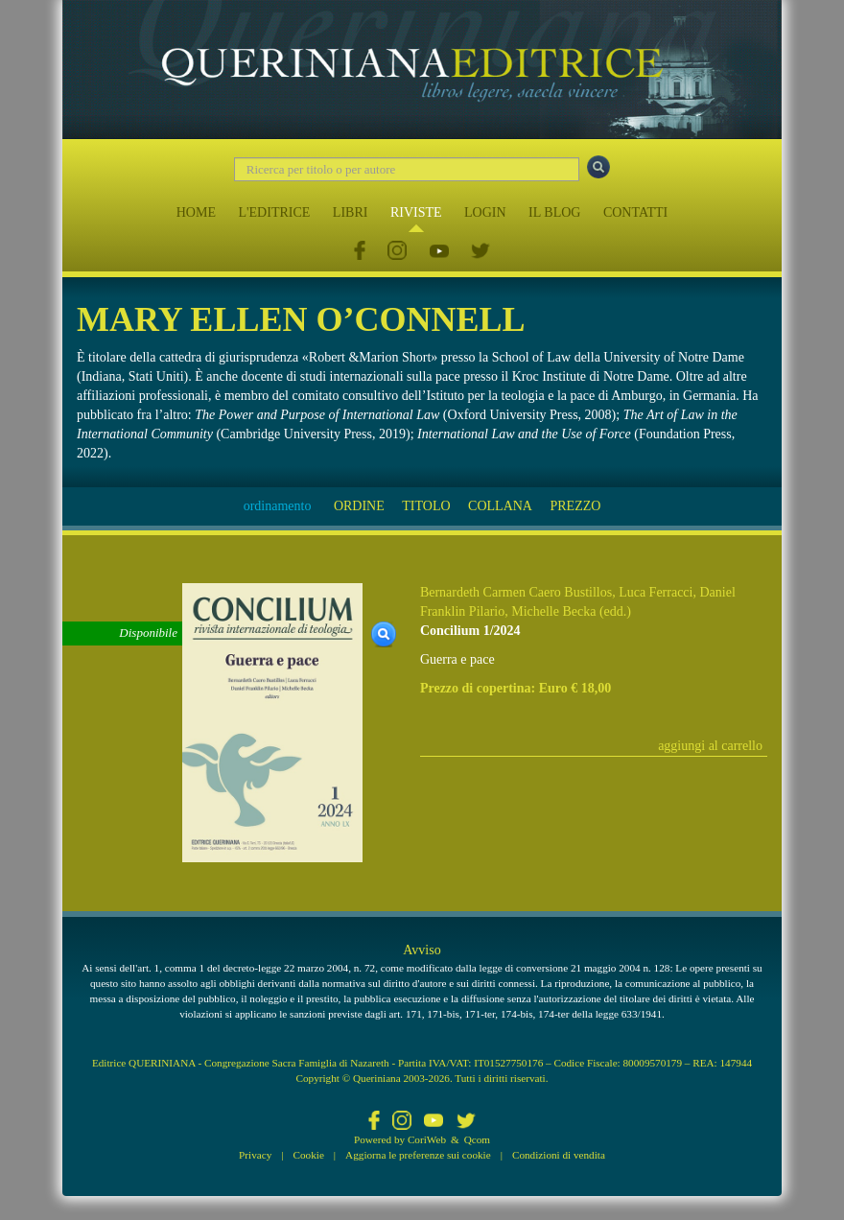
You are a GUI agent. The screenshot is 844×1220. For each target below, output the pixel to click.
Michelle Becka (553, 611)
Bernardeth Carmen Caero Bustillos (516, 592)
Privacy (255, 1155)
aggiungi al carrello (710, 746)
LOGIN (485, 212)
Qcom (477, 1139)
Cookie (308, 1155)
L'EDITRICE (274, 212)
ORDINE (359, 506)
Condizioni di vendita (558, 1155)
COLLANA (500, 506)
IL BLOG (554, 212)
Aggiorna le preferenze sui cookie (418, 1155)
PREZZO (575, 506)
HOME (196, 212)
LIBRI (350, 212)
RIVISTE (416, 212)
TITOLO (426, 506)
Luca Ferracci (655, 592)
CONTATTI (635, 212)
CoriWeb (427, 1139)
